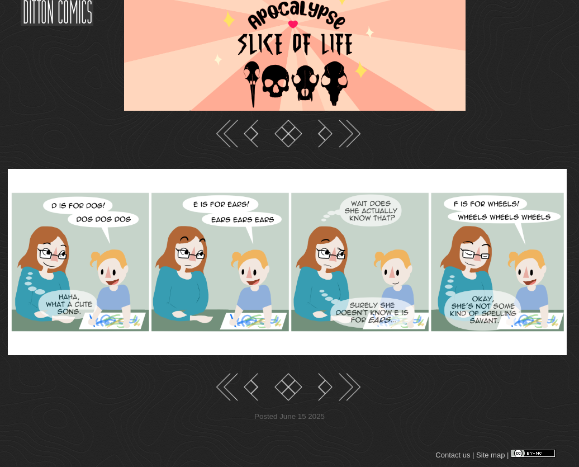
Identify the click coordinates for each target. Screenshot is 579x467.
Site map (490, 455)
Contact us (452, 455)
